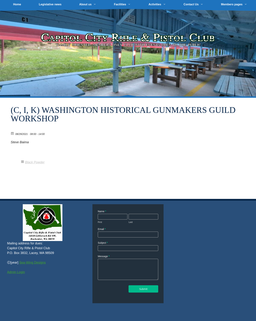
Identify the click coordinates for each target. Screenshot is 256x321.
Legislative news (50, 4)
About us (92, 4)
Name (102, 211)
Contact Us (198, 4)
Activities (161, 4)
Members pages (238, 4)
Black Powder (35, 162)
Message (104, 256)
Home (17, 4)
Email (102, 229)
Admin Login (16, 272)
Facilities (127, 4)
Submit (143, 289)
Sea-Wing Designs (32, 262)
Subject (103, 242)
